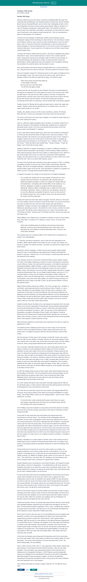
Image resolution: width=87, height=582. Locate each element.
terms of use (48, 574)
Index (27, 569)
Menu (53, 3)
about (36, 574)
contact (41, 574)
